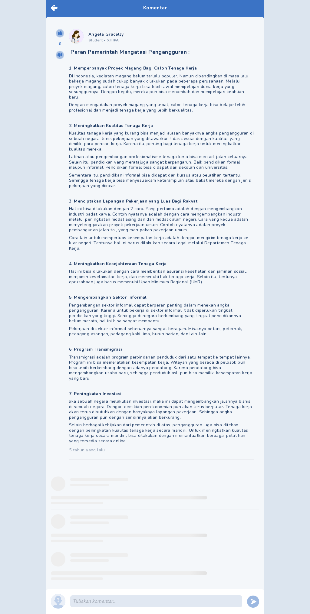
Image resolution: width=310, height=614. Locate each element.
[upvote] (60, 33)
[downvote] (60, 55)
